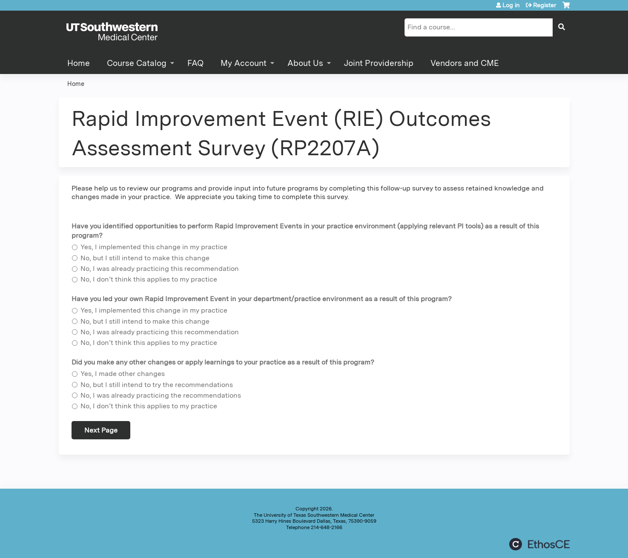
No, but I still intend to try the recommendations (156, 385)
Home (78, 63)
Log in (510, 5)
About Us (305, 63)
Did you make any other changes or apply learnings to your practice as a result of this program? (223, 362)
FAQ (195, 63)
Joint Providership (378, 63)
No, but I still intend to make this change (144, 258)
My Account (244, 63)
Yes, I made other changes (122, 374)
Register (544, 5)
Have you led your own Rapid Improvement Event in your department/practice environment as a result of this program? (262, 299)
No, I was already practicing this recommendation (159, 269)
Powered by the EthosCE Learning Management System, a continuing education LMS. (539, 544)
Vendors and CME (464, 63)
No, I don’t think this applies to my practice (148, 279)
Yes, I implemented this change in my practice (153, 247)
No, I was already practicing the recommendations (160, 395)
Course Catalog (136, 63)
